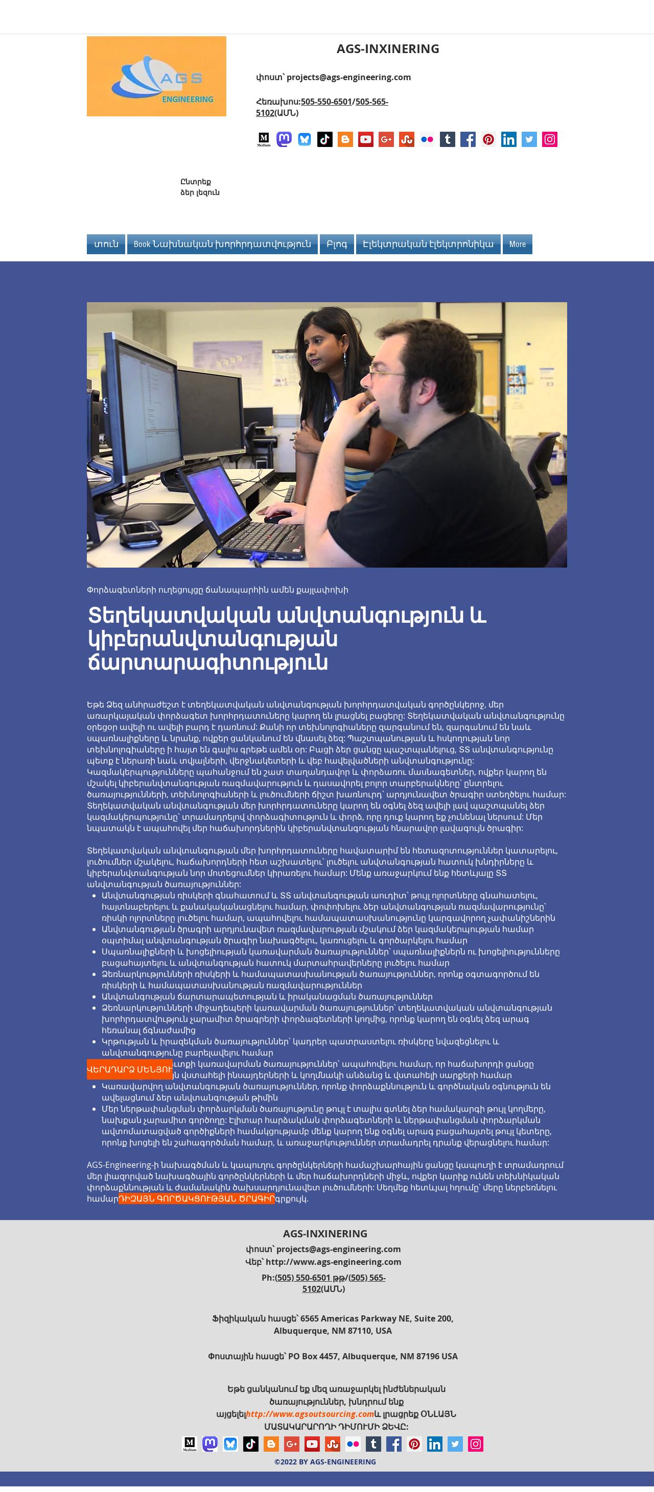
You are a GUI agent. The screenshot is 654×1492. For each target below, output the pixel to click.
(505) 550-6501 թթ (310, 1277)
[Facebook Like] (500, 191)
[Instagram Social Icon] (549, 139)
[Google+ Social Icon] (386, 139)
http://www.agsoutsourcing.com (310, 1414)
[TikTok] (325, 139)
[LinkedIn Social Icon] (509, 139)
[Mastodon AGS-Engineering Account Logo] (284, 139)
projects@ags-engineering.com (349, 77)
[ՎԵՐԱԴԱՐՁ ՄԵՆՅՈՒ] (130, 1069)
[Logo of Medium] (263, 139)
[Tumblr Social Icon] (447, 139)
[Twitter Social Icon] (529, 139)
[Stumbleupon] (406, 139)
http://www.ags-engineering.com (334, 1261)
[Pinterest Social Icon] (488, 139)
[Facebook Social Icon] (468, 139)
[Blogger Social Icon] (345, 139)
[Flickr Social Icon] (427, 139)
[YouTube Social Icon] (365, 139)
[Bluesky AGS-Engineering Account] (304, 139)
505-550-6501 (326, 101)
